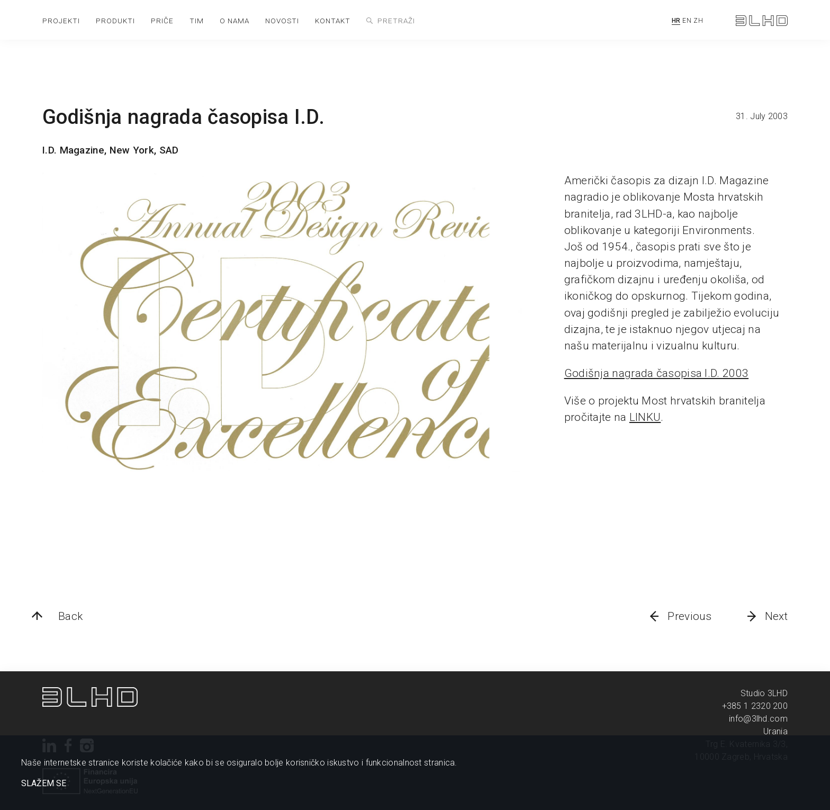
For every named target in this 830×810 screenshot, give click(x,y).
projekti (61, 20)
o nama (234, 20)
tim (197, 20)
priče (162, 20)
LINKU (645, 417)
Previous (689, 616)
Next (776, 616)
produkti (115, 20)
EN (686, 20)
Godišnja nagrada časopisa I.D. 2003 (656, 373)
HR (676, 20)
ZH (698, 20)
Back (70, 616)
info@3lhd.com (758, 719)
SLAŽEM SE (43, 783)
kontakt (332, 20)
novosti (282, 20)
